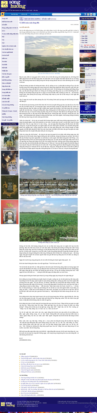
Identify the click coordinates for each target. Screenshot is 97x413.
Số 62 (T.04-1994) (92, 32)
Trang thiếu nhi (6, 92)
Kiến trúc (4, 58)
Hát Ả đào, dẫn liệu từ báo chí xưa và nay (31, 364)
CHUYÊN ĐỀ (5, 101)
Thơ (3, 43)
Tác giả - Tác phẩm (7, 120)
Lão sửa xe (87, 89)
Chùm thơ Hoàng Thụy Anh (28, 366)
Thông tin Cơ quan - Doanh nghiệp (9, 112)
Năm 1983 (84, 36)
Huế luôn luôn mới (7, 21)
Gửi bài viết (24, 14)
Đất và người (5, 77)
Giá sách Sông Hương (8, 105)
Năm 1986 (84, 42)
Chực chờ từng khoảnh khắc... (29, 395)
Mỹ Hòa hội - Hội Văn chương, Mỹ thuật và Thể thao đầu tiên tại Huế (39, 389)
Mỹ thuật (4, 67)
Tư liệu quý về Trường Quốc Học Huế (31, 381)
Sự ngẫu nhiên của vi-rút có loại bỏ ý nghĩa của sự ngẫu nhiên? (37, 383)
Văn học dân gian (7, 74)
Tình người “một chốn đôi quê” (29, 387)
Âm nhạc (4, 61)
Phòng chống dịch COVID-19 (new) (10, 29)
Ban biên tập (14, 14)
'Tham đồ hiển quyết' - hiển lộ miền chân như (33, 358)
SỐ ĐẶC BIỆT (6, 98)
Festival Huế (5, 55)
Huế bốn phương (7, 80)
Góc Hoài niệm (6, 95)
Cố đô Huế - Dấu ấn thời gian (28, 391)
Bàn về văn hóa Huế (26, 393)
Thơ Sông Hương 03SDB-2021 (29, 377)
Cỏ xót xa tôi (24, 362)
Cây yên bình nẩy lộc (26, 385)
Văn (3, 40)
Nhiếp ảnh (5, 70)
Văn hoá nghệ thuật (7, 52)
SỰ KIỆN (4, 24)
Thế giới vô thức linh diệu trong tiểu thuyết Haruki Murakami (37, 379)
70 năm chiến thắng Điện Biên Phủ (10, 35)
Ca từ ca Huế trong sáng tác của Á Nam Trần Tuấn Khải (35, 360)
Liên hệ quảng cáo (35, 14)
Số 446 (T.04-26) (84, 32)
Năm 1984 (84, 38)
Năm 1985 (84, 40)
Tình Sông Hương (7, 117)
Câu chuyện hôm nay (7, 49)
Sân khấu (4, 64)
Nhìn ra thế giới (6, 83)
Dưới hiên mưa (25, 368)
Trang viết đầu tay (7, 89)
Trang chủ (5, 18)
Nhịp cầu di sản (6, 86)
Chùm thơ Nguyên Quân (27, 370)
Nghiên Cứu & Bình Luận (9, 46)
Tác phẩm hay (6, 108)
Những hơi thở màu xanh (27, 372)
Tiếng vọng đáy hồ (26, 356)
